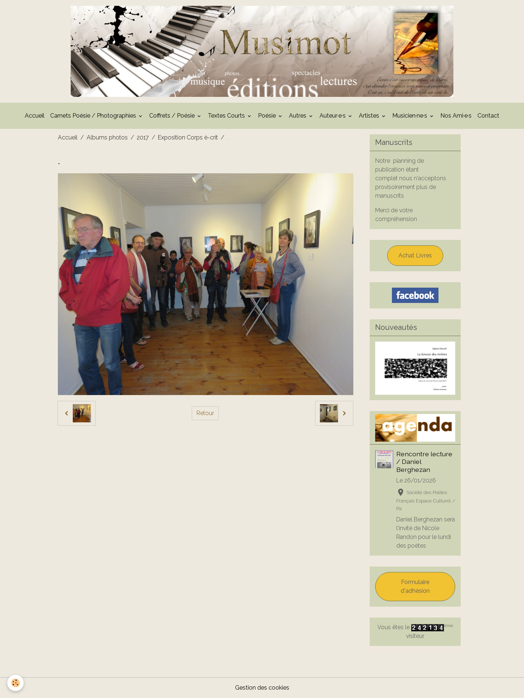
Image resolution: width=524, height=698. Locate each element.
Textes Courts (227, 115)
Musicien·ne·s (410, 115)
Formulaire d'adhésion (415, 586)
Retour (205, 413)
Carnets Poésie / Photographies (94, 115)
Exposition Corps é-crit (188, 137)
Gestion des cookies (262, 687)
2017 (143, 137)
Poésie (267, 115)
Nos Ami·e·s (456, 115)
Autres (298, 115)
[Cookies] (15, 683)
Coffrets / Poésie (172, 115)
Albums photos (107, 137)
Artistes (370, 115)
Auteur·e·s (333, 115)
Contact (488, 115)
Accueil (34, 115)
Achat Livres (415, 255)
